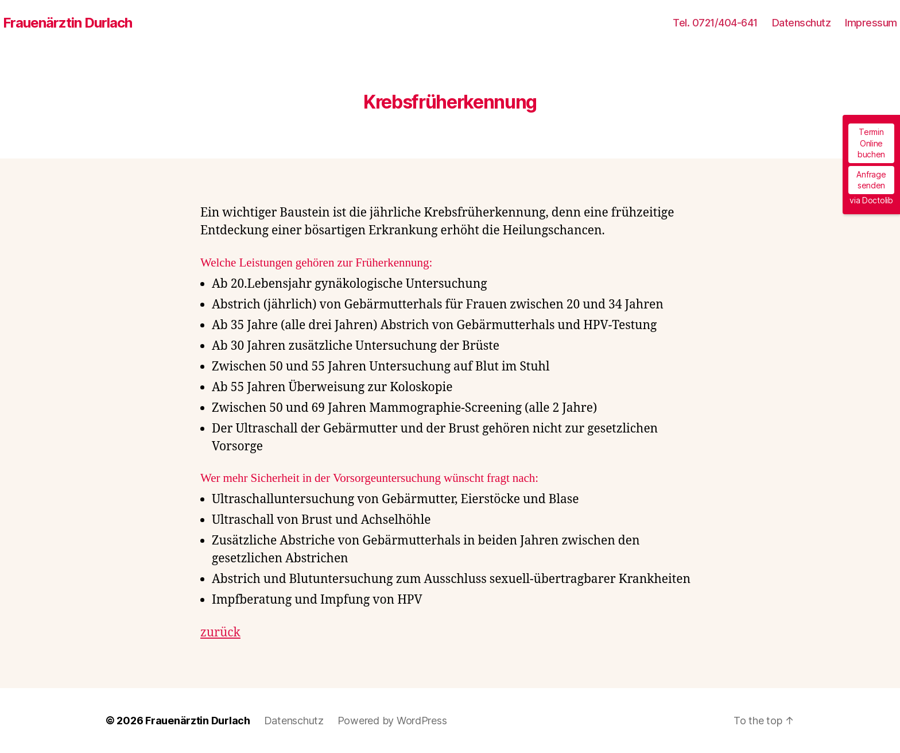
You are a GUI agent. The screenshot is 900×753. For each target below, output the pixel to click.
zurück (220, 632)
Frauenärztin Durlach (67, 23)
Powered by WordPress (392, 721)
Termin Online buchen (871, 143)
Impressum (871, 23)
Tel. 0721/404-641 (715, 23)
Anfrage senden (871, 180)
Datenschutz (801, 23)
